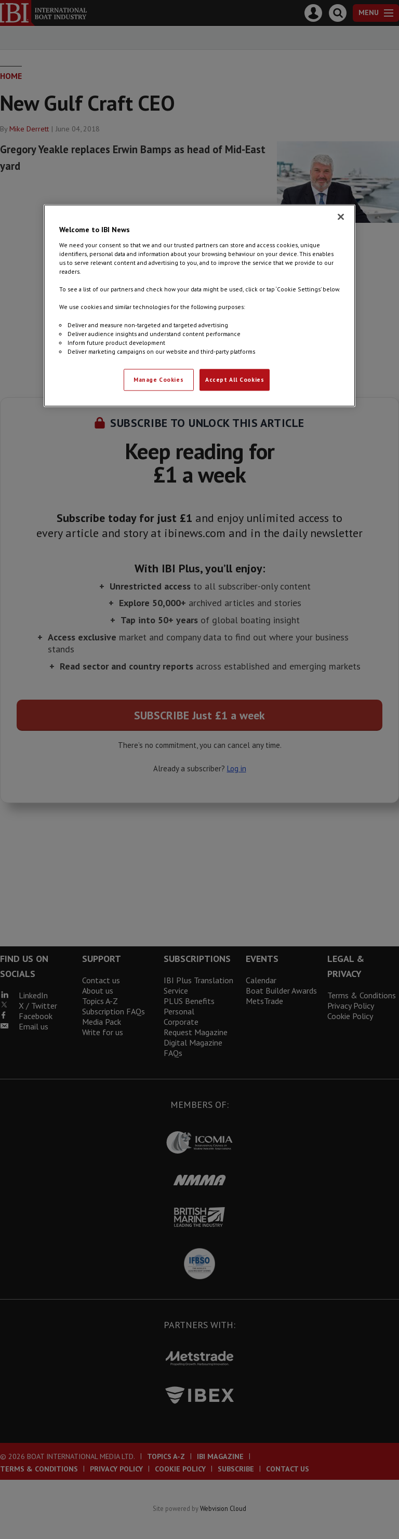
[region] (199, 306)
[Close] (340, 217)
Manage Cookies (158, 379)
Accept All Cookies (234, 379)
